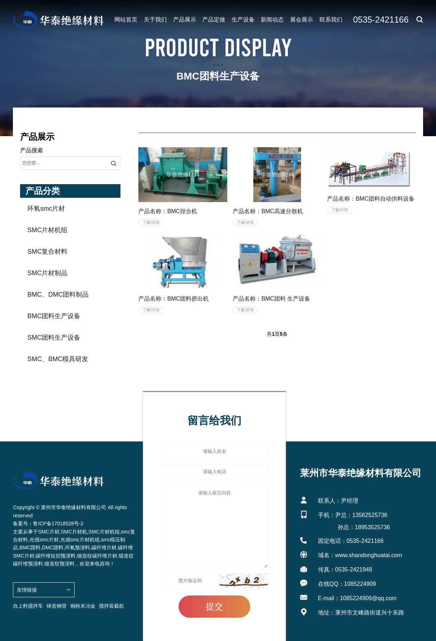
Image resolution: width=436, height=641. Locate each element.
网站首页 (125, 19)
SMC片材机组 (47, 230)
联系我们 (330, 19)
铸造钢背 (57, 606)
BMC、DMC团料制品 (58, 294)
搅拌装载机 (111, 606)
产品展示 (184, 19)
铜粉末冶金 (82, 606)
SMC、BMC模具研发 (57, 359)
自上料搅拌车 (28, 606)
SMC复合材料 (47, 251)
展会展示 (301, 19)
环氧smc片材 (46, 208)
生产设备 (243, 19)
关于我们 (155, 19)
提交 (214, 606)
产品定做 (213, 19)
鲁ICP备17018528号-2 (58, 523)
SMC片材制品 (47, 273)
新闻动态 (272, 19)
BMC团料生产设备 (53, 316)
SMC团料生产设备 (53, 337)
